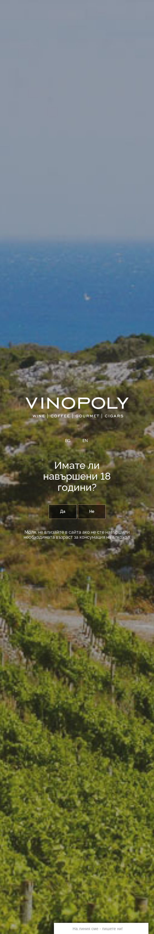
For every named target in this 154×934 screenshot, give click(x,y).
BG (67, 441)
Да (62, 512)
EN (85, 441)
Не (91, 512)
